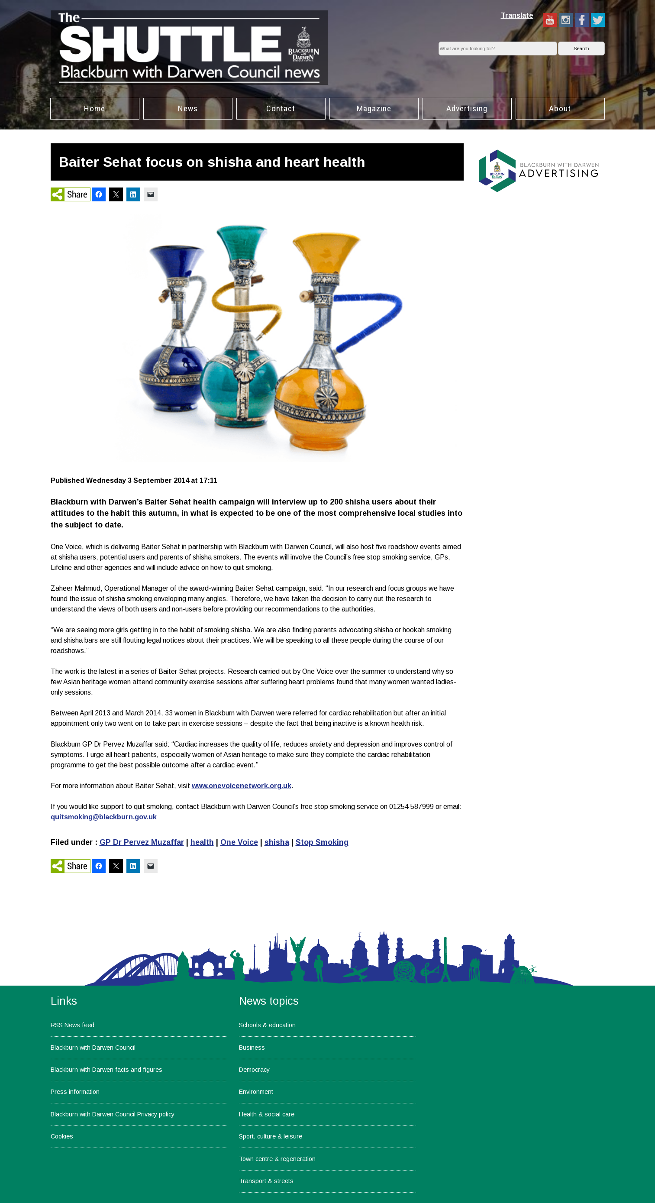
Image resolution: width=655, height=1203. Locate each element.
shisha (277, 842)
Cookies (62, 1136)
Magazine (374, 108)
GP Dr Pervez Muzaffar (142, 842)
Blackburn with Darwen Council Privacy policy (112, 1114)
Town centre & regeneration (277, 1158)
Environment (256, 1091)
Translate (517, 15)
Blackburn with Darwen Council (93, 1047)
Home (94, 108)
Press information (75, 1091)
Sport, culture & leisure (270, 1136)
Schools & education (267, 1025)
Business (252, 1047)
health (202, 842)
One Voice (239, 842)
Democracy (254, 1069)
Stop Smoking (322, 842)
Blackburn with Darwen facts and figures (106, 1069)
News (188, 108)
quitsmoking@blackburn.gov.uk (104, 817)
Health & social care (266, 1114)
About (560, 108)
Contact (280, 108)
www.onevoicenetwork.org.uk (241, 785)
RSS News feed (72, 1025)
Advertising (466, 108)
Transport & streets (266, 1180)
